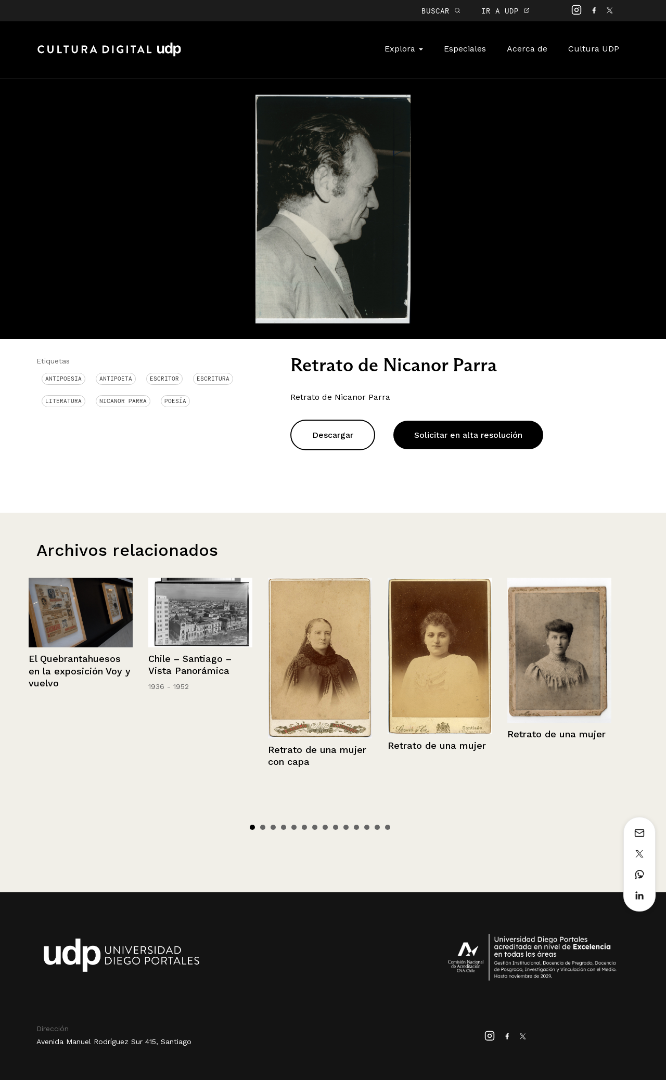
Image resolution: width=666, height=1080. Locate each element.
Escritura (213, 378)
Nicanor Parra (123, 401)
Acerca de (527, 49)
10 (346, 827)
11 (356, 827)
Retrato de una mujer (437, 745)
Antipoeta (115, 378)
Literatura (63, 401)
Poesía (175, 401)
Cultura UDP (593, 49)
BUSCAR (440, 10)
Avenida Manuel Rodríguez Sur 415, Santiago (113, 1041)
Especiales (465, 49)
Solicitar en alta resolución (468, 435)
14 (387, 827)
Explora (404, 49)
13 (377, 827)
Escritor (164, 378)
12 (366, 827)
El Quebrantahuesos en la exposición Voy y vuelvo (80, 670)
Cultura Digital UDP (109, 55)
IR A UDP (505, 10)
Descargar (332, 435)
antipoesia (63, 378)
